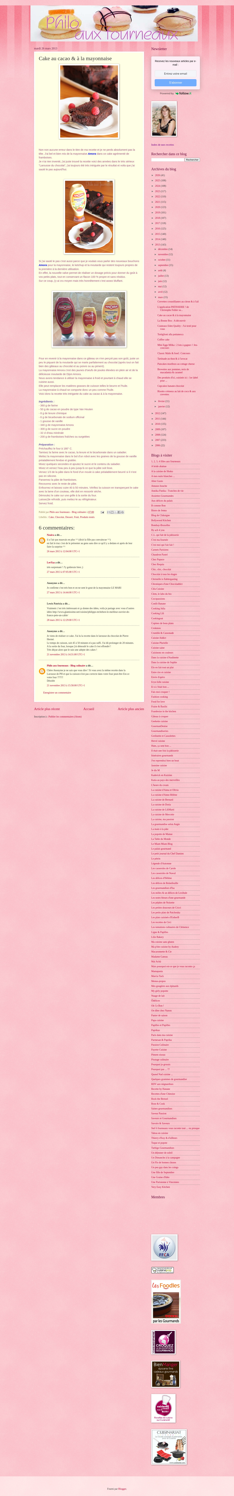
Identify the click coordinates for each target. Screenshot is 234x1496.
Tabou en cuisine (159, 1133)
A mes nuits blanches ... (163, 476)
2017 (158, 223)
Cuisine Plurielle (159, 643)
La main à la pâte (159, 829)
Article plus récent (47, 709)
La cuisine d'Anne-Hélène (164, 795)
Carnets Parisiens (159, 549)
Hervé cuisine (158, 741)
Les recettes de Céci (161, 922)
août (160, 270)
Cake (51, 517)
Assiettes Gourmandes (162, 496)
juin (160, 281)
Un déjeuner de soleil (162, 1152)
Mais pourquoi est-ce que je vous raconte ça (173, 966)
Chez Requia (157, 564)
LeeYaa (51, 562)
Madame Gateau (159, 956)
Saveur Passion (158, 1113)
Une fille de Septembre (162, 1172)
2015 (158, 234)
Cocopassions (158, 598)
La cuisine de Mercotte (162, 814)
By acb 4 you (157, 530)
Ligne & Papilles (159, 932)
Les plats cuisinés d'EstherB (165, 917)
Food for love (158, 701)
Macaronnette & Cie (161, 951)
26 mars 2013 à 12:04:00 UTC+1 (63, 551)
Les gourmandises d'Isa (163, 888)
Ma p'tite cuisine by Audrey (165, 946)
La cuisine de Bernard (162, 799)
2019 (158, 212)
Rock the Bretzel (159, 1099)
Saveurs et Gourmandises (163, 1118)
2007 (158, 440)
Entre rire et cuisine (161, 672)
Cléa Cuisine (157, 589)
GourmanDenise (159, 726)
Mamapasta (157, 971)
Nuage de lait (158, 995)
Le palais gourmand (161, 848)
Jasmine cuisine (159, 765)
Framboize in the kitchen (163, 711)
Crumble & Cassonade (162, 633)
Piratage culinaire (160, 1059)
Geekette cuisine (159, 721)
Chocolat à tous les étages (164, 574)
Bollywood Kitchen (161, 520)
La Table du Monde (161, 839)
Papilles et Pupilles (160, 1025)
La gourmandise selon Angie (165, 824)
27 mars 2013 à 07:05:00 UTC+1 (63, 572)
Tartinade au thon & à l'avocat (172, 358)
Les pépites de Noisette (162, 902)
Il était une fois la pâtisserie (165, 750)
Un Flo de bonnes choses (163, 1162)
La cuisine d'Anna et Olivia (164, 790)
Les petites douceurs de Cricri (166, 907)
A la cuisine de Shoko (162, 471)
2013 (158, 244)
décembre (163, 249)
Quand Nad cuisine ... (162, 1074)
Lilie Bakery (157, 937)
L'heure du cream (160, 785)
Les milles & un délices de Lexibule (169, 893)
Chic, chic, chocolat (161, 569)
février (161, 401)
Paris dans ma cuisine (162, 1035)
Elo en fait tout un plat (162, 667)
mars (161, 297)
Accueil (88, 709)
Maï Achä (156, 961)
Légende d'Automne (161, 863)
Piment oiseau (158, 1054)
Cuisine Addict (158, 638)
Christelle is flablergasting (164, 579)
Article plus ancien (131, 709)
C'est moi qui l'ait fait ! (162, 545)
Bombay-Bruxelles (160, 525)
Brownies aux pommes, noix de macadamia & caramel (173, 371)
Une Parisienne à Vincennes (165, 1182)
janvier (162, 406)
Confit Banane (158, 603)
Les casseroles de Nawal (163, 873)
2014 (158, 239)
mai (160, 286)
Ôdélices (155, 1000)
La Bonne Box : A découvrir (171, 320)
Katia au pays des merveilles (165, 780)
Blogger (122, 1489)
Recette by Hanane (160, 1089)
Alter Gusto (157, 481)
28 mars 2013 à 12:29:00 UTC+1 (63, 620)
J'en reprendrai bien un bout (165, 760)
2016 (158, 228)
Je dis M (155, 770)
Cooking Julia (158, 608)
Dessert (69, 517)
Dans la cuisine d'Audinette (165, 657)
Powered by (175, 93)
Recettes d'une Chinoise (163, 1093)
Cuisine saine (158, 647)
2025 (158, 180)
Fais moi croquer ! (160, 692)
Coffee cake (163, 339)
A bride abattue (158, 466)
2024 (158, 186)
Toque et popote (159, 1143)
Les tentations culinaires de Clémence (170, 927)
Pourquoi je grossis (160, 1064)
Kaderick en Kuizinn (161, 775)
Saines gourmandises (161, 1108)
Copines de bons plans (162, 623)
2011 (158, 418)
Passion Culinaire (160, 1044)
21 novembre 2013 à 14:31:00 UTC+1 (66, 654)
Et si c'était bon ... (160, 687)
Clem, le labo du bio (161, 594)
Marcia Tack (157, 976)
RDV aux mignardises (162, 1084)
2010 (158, 424)
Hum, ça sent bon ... (161, 745)
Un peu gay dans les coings (164, 1167)
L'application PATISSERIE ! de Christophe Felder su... (173, 308)
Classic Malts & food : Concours (173, 353)
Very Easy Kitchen (160, 1187)
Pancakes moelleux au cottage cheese (176, 364)
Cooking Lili (157, 613)
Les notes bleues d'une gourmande (168, 897)
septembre (163, 265)
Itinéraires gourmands (162, 755)
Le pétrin (155, 858)
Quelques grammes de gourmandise (169, 1079)
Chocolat (59, 517)
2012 (158, 413)
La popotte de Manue (162, 834)
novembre (163, 254)
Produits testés (87, 517)
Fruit (76, 517)
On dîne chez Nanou (161, 1010)
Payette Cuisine (159, 1049)
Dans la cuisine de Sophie (164, 662)
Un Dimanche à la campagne (165, 1157)
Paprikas (155, 1030)
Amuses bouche (159, 486)
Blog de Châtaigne (160, 515)
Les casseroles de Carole (163, 868)
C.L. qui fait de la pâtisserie (165, 535)
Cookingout (157, 618)
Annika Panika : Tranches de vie (167, 490)
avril (160, 292)
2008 (158, 434)
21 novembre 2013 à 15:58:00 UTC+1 (66, 685)
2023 (158, 191)
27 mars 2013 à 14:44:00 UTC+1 (63, 592)
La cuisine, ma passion (162, 819)
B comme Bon (158, 505)
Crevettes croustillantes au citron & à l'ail (178, 301)
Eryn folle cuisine (160, 682)
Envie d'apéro (158, 677)
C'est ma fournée (159, 539)
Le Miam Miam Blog (162, 844)
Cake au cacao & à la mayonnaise (174, 315)
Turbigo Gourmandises (162, 1148)
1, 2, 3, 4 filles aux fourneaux (165, 461)
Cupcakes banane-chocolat (170, 386)
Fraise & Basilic (159, 706)
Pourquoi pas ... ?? (160, 1069)
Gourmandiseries (159, 731)
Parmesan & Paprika (161, 1040)
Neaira (50, 535)
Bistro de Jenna (159, 510)
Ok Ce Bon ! (157, 1005)
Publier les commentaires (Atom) (65, 716)
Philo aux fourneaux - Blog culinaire (66, 665)
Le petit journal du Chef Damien (167, 853)
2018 (158, 218)
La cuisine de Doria (161, 804)
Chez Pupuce (157, 559)
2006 (158, 445)
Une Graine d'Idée (160, 1177)
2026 (158, 175)
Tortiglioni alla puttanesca (170, 334)
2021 (158, 202)
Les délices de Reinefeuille (164, 883)
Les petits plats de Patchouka (165, 912)
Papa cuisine (157, 1020)
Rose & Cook (158, 1103)
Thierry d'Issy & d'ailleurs (164, 1138)
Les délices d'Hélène (161, 878)
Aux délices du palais (162, 500)
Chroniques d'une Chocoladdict (166, 584)
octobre (162, 259)
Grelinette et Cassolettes (163, 736)
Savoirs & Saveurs (160, 1123)
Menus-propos (158, 981)
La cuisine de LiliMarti (162, 809)
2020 (158, 207)
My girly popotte (159, 991)
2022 (158, 196)
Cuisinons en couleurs (162, 652)
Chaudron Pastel (159, 554)
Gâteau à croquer (159, 716)
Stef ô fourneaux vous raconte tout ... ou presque (175, 1128)
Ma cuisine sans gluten (162, 942)
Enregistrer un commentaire (57, 692)
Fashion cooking (159, 696)
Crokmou (156, 628)
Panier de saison (159, 1015)
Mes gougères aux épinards (164, 986)
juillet (161, 275)
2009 (158, 429)
